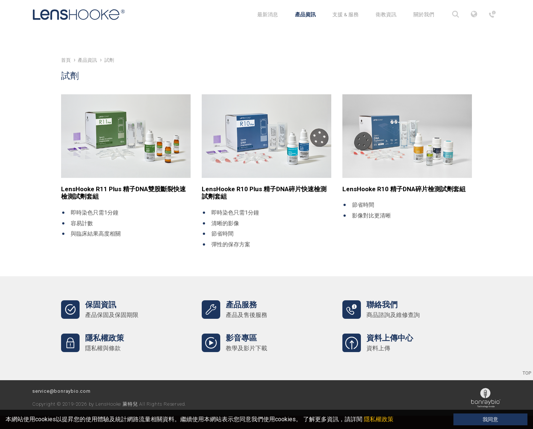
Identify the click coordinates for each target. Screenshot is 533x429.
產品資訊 (305, 14)
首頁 (66, 60)
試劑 (109, 60)
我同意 (490, 419)
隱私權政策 (378, 419)
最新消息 (267, 14)
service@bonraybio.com (61, 391)
